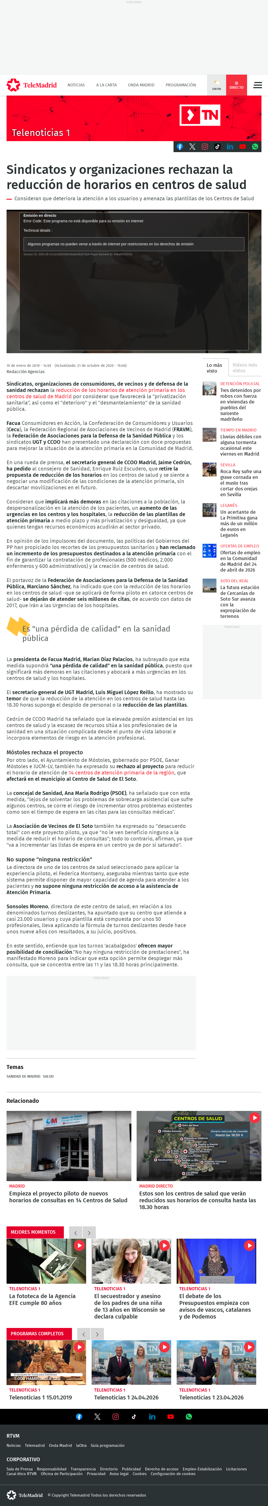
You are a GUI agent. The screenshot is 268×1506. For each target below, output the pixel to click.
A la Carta (106, 85)
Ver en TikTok (134, 1418)
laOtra (81, 1446)
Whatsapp (255, 146)
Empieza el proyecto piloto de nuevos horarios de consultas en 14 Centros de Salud (69, 1146)
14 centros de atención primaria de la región (121, 773)
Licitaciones (236, 1469)
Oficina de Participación (62, 1474)
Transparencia (83, 1469)
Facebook (180, 146)
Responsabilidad (51, 1469)
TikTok (217, 146)
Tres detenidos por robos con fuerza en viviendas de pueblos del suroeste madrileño (209, 388)
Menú (257, 85)
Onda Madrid (141, 85)
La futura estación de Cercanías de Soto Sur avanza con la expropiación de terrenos (209, 585)
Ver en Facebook (79, 1418)
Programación (181, 85)
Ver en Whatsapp (189, 1416)
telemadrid (25, 1495)
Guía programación (108, 1446)
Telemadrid (35, 1446)
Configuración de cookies (173, 1474)
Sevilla (227, 465)
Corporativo (23, 1459)
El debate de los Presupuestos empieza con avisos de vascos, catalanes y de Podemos (216, 1261)
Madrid (17, 1186)
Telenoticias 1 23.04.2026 (216, 1362)
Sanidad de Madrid (23, 1076)
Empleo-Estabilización (202, 1469)
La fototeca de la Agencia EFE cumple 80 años (46, 1261)
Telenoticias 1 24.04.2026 (131, 1362)
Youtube (242, 146)
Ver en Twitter (97, 1418)
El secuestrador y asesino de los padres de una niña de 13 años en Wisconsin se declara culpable (131, 1261)
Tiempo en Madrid (238, 430)
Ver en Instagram (115, 1416)
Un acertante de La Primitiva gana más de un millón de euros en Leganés (209, 510)
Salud (48, 1076)
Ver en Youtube (170, 1416)
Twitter (192, 146)
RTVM (13, 1436)
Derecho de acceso (161, 1469)
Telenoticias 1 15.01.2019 (46, 1362)
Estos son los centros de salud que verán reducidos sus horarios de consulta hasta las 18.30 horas (199, 1146)
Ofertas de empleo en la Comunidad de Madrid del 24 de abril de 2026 (209, 550)
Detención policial (240, 384)
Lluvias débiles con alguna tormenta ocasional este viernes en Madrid (209, 434)
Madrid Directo (156, 1186)
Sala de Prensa (20, 1469)
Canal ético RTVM (22, 1474)
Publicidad (131, 1469)
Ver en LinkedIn (152, 1416)
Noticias (76, 85)
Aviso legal (119, 1474)
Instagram (205, 146)
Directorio (109, 1469)
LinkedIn (230, 146)
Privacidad (96, 1474)
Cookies (140, 1474)
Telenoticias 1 (24, 1289)
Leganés (228, 505)
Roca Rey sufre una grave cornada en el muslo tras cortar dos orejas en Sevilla (209, 469)
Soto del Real (234, 581)
